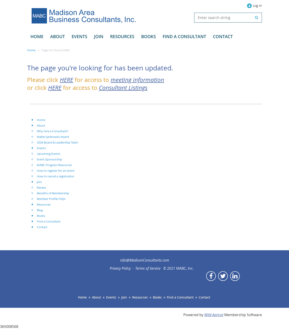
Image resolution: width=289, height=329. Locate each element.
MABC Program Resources (54, 165)
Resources (44, 204)
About (41, 125)
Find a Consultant (49, 221)
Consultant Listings (123, 87)
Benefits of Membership (53, 193)
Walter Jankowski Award (53, 137)
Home (31, 50)
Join (39, 182)
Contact (42, 227)
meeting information (137, 79)
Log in (257, 5)
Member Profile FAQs (51, 199)
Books (41, 216)
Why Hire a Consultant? (52, 131)
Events (41, 148)
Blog (40, 210)
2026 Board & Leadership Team (57, 142)
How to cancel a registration (55, 176)
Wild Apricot (213, 314)
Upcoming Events (48, 154)
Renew (41, 187)
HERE (66, 79)
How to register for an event (56, 171)
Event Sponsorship (49, 159)
